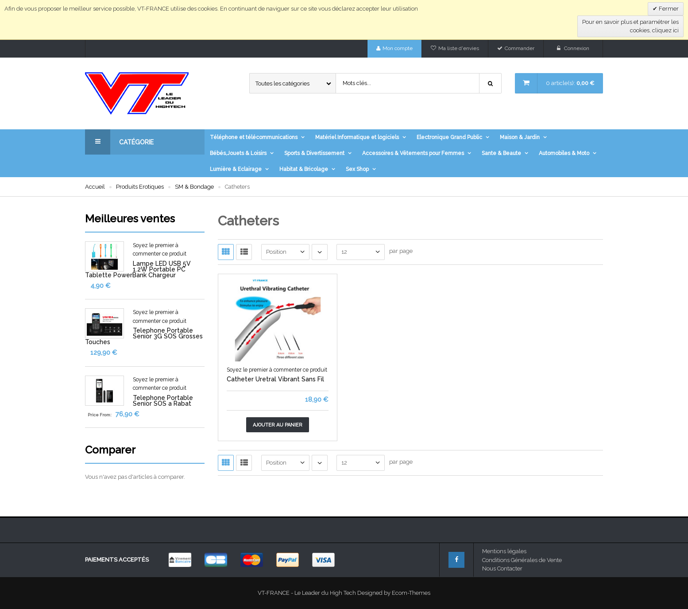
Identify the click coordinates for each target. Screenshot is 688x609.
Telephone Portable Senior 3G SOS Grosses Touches (144, 336)
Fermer (668, 8)
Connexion (576, 48)
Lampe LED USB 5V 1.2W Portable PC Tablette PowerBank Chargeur (138, 269)
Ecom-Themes (411, 593)
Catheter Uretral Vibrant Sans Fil (275, 379)
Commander (519, 48)
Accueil (95, 186)
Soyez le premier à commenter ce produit (277, 370)
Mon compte (398, 48)
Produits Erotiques (140, 186)
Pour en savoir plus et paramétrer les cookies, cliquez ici (630, 26)
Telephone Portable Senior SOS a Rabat (163, 400)
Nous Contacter (502, 568)
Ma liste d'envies (458, 48)
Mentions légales (504, 551)
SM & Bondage (194, 186)
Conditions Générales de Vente (522, 560)
